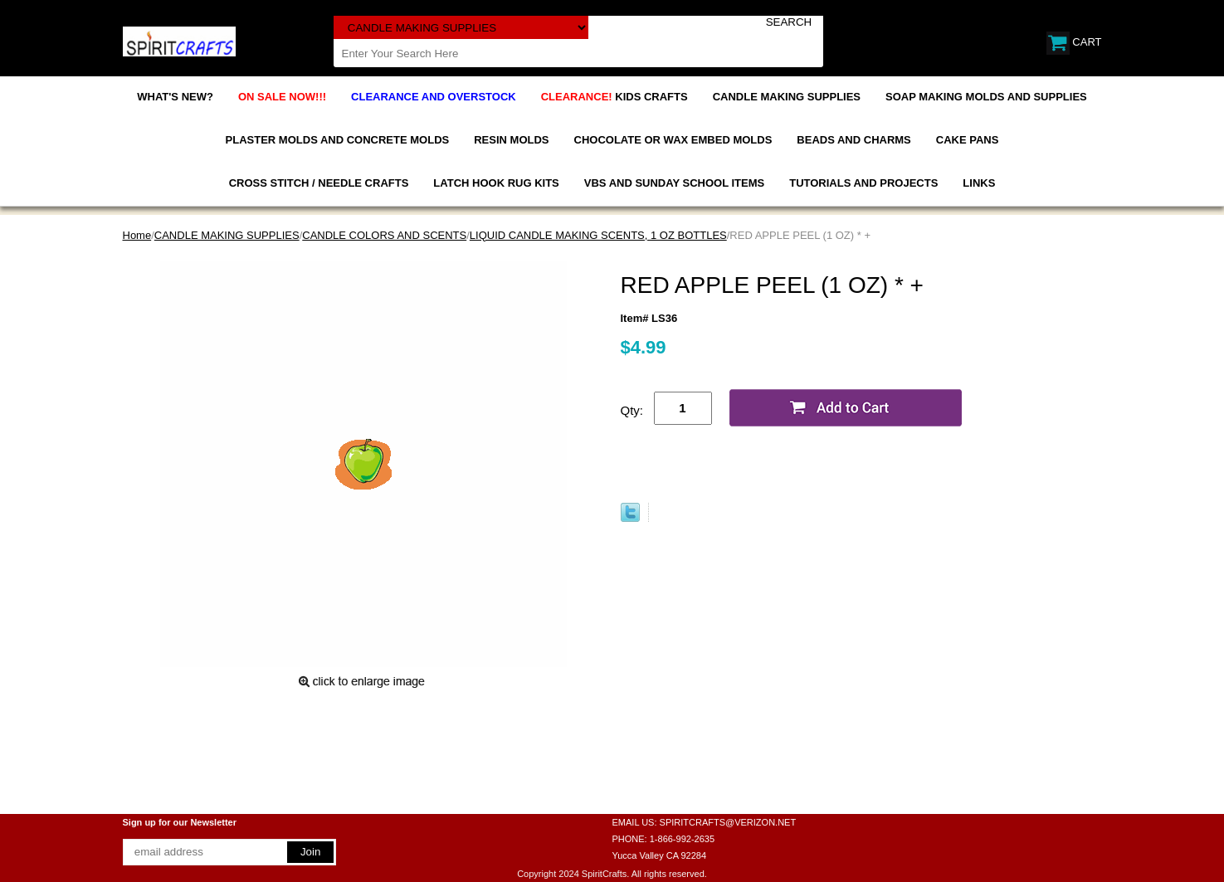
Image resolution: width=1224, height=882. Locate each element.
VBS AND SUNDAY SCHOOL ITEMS (674, 183)
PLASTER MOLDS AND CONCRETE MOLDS (338, 140)
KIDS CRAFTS (614, 96)
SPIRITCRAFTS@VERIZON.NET (728, 822)
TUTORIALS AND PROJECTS (863, 183)
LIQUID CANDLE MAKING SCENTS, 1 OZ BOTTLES (598, 235)
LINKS (979, 183)
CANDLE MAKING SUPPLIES (787, 96)
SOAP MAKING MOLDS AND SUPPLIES (986, 96)
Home (137, 235)
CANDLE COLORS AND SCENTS (384, 235)
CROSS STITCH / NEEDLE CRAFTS (319, 183)
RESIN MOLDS (511, 140)
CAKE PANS (967, 140)
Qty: (632, 410)
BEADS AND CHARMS (853, 140)
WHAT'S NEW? (175, 96)
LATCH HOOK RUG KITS (495, 183)
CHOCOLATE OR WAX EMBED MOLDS (673, 140)
